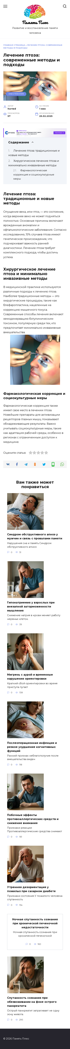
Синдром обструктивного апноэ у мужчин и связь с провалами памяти (34, 536)
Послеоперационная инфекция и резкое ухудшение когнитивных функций (32, 746)
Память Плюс (35, 22)
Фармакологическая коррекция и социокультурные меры (33, 174)
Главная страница (14, 45)
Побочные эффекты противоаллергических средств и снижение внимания (33, 818)
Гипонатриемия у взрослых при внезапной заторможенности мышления (31, 606)
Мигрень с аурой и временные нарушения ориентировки (30, 676)
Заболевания (16, 94)
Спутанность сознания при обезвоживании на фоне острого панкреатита (32, 1001)
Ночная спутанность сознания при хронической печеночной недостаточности (35, 923)
